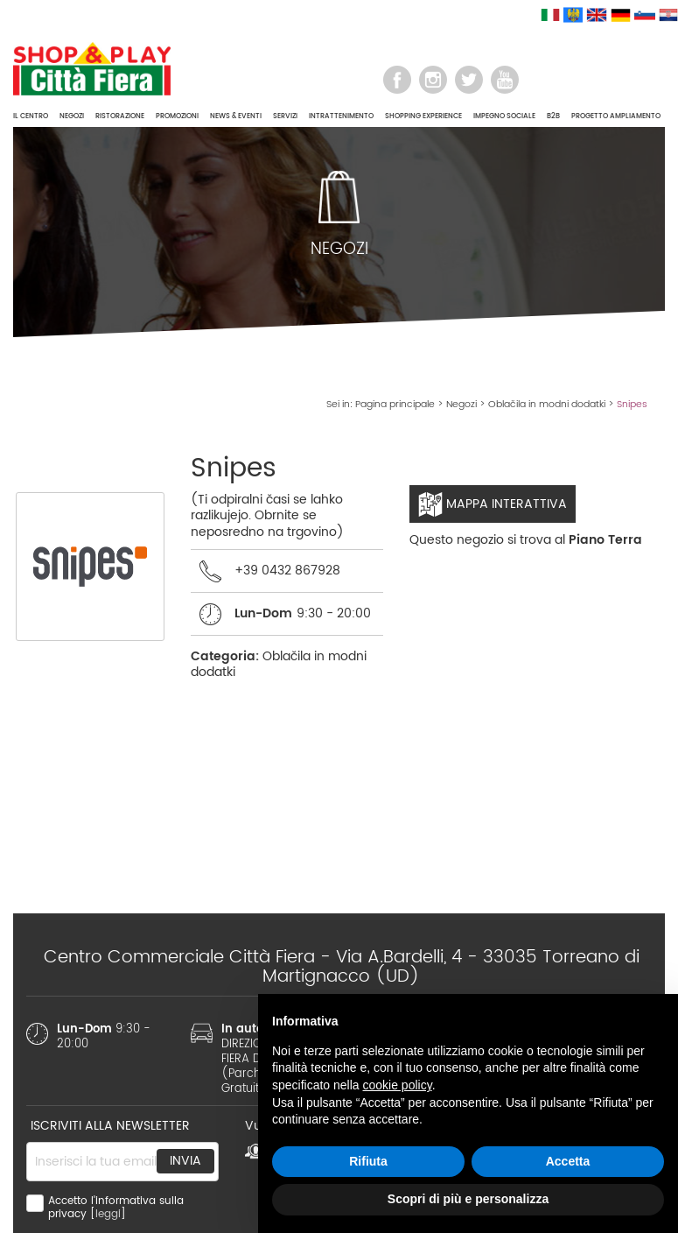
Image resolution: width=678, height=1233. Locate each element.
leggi (108, 1214)
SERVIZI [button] (285, 116)
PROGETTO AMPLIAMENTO (616, 116)
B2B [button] (553, 116)
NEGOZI (71, 116)
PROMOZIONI (177, 116)
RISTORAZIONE (119, 116)
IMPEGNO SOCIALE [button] (504, 116)
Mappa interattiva (492, 504)
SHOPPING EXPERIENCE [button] (423, 116)
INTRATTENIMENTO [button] (341, 116)
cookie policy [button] (397, 1085)
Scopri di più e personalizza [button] (468, 1199)
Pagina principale (395, 404)
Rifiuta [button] (368, 1161)
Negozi (461, 404)
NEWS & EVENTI (236, 116)
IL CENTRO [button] (30, 116)
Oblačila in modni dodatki (546, 404)
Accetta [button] (568, 1161)
